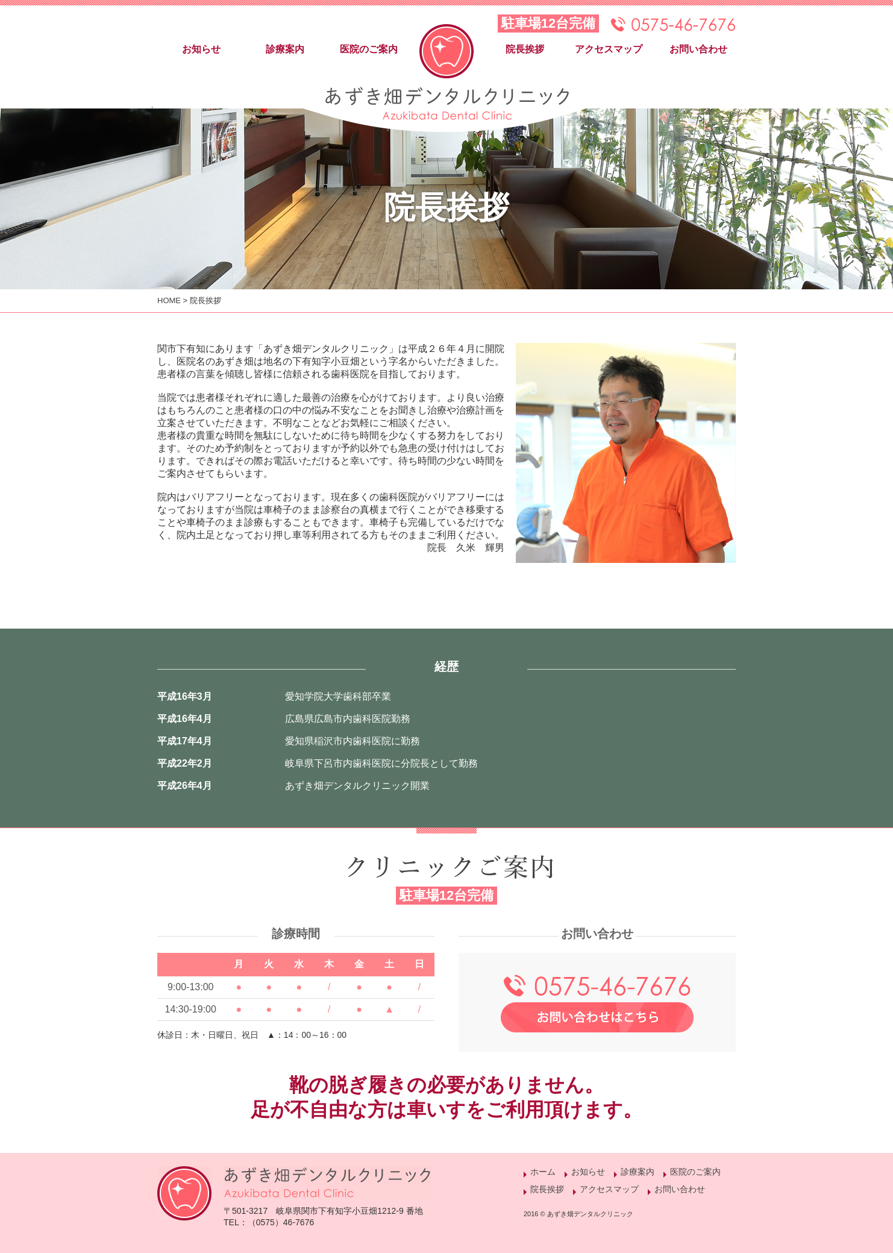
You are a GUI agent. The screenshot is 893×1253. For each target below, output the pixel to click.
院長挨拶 (525, 49)
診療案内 (285, 49)
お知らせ (201, 49)
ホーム (543, 1171)
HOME (169, 300)
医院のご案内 (369, 49)
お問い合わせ (698, 49)
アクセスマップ (608, 49)
